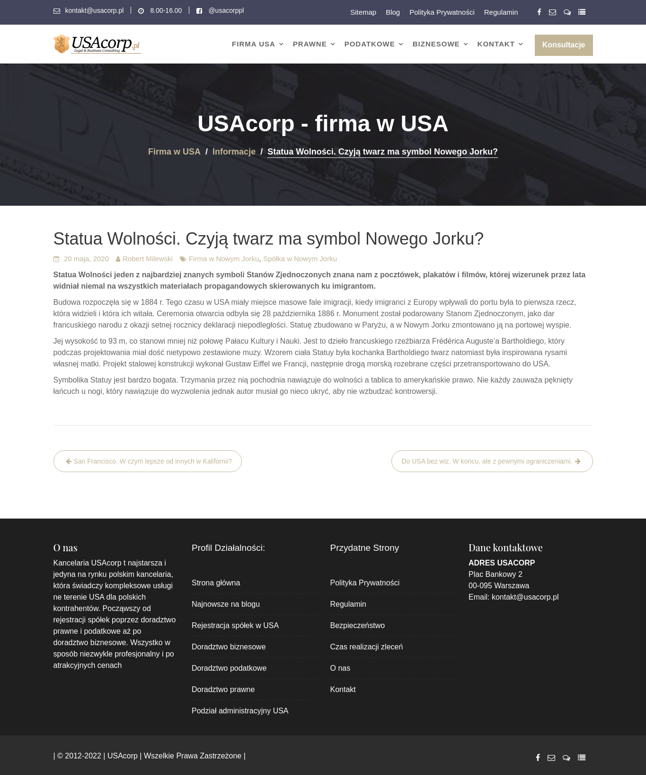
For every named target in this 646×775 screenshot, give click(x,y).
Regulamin (501, 12)
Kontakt (496, 44)
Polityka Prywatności (442, 12)
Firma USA (253, 44)
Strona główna (216, 583)
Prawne (310, 44)
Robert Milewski (148, 259)
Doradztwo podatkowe (229, 668)
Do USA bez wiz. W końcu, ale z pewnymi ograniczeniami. (486, 461)
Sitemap (363, 12)
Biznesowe (436, 44)
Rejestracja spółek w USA (235, 625)
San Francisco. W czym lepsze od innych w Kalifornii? (153, 461)
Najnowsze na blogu (226, 604)
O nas (340, 668)
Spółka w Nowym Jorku (300, 259)
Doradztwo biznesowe (229, 647)
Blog (393, 12)
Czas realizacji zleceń (366, 647)
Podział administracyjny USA (240, 711)
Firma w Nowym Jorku (224, 259)
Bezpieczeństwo (357, 625)
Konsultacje (563, 45)
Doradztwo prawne (223, 689)
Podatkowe (370, 44)
